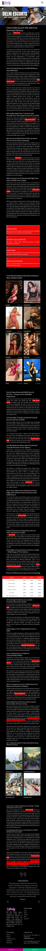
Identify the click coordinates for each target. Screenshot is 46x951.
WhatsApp (34, 949)
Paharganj (9, 940)
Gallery (26, 914)
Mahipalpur (9, 942)
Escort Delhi (12, 535)
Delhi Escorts (16, 33)
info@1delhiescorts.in (29, 938)
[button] (7, 901)
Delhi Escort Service (30, 119)
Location (26, 918)
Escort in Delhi (29, 810)
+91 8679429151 (34, 943)
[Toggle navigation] (42, 3)
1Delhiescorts (28, 482)
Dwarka (8, 936)
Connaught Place (10, 938)
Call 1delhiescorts (11, 949)
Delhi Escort (18, 157)
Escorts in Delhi (22, 515)
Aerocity (8, 934)
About (25, 912)
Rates (25, 916)
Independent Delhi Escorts (28, 645)
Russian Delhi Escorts (19, 693)
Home (25, 910)
